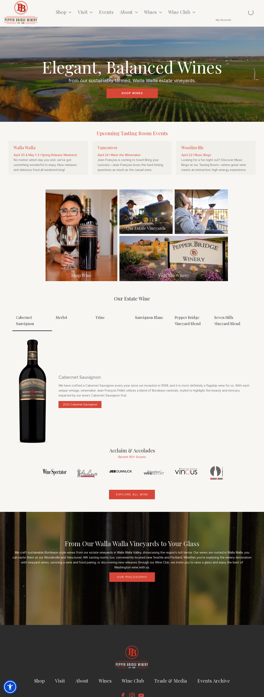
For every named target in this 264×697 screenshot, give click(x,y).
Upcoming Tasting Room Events (132, 133)
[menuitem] (64, 12)
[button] (10, 687)
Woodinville (192, 147)
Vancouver (107, 147)
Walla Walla (24, 147)
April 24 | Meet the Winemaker (119, 155)
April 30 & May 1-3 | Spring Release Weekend (45, 155)
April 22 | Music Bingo (196, 155)
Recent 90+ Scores (132, 457)
